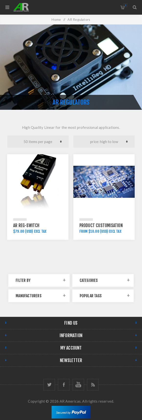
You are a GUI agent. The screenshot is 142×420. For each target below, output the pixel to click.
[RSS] (92, 384)
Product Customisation (101, 225)
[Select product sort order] (104, 141)
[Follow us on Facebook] (63, 384)
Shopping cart (125, 5)
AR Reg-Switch (26, 225)
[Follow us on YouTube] (78, 384)
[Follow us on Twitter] (49, 384)
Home (56, 19)
